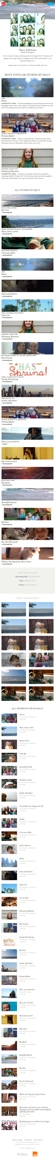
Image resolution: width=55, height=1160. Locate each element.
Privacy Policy (28, 1140)
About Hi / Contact (17, 1140)
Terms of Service (38, 1140)
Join (50, 4)
